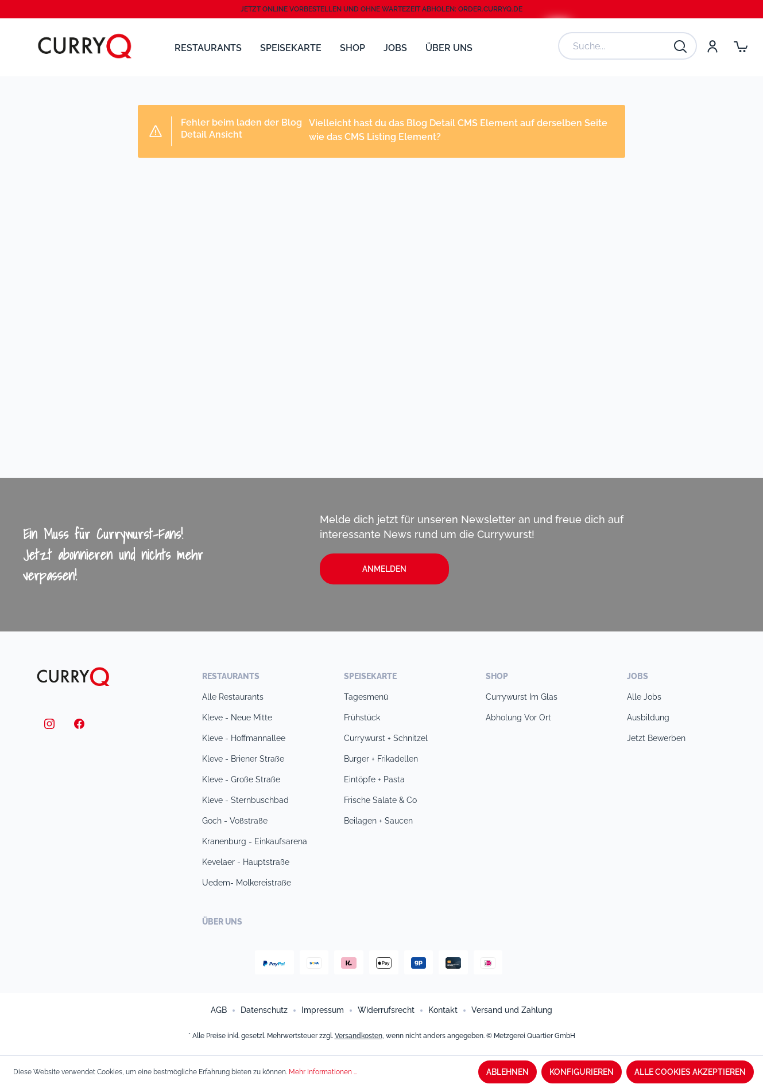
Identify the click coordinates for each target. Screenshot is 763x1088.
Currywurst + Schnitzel (386, 738)
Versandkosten (358, 1036)
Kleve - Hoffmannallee (243, 738)
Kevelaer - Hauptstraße (245, 862)
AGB (219, 1010)
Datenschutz (264, 1010)
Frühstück (362, 717)
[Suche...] (616, 46)
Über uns (222, 921)
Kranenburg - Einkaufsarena (254, 841)
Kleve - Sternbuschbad (245, 800)
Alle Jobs (644, 696)
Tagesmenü (366, 696)
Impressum (322, 1010)
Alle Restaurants (233, 696)
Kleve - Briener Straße (243, 758)
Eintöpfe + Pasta (374, 779)
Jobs (637, 676)
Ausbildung (648, 717)
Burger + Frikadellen (381, 758)
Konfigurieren (581, 1072)
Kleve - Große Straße (241, 779)
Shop (497, 676)
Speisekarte (370, 676)
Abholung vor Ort (518, 717)
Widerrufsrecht (386, 1010)
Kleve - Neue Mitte (237, 717)
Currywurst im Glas (521, 696)
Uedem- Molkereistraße (246, 882)
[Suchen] (681, 46)
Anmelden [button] (384, 569)
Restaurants (231, 676)
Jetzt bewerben (656, 738)
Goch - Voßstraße (235, 820)
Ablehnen (507, 1072)
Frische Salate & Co (380, 800)
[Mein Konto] (712, 46)
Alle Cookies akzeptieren (690, 1072)
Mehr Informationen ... (323, 1072)
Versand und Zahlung (511, 1010)
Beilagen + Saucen (378, 820)
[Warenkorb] (740, 46)
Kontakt (443, 1010)
